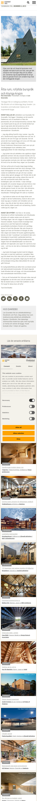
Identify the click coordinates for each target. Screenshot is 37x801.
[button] (34, 2)
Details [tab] (18, 366)
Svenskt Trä (6, 2)
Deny (18, 439)
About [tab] (30, 366)
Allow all (18, 427)
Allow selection (18, 433)
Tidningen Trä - (13, 6)
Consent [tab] (7, 366)
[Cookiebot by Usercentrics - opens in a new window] (26, 360)
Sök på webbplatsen (29, 2)
